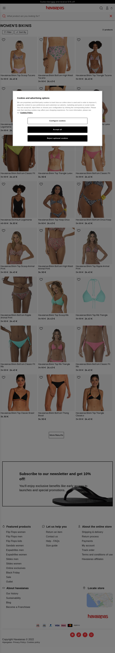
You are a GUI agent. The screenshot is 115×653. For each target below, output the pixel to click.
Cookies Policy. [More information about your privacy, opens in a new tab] (26, 113)
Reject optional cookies (57, 138)
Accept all (57, 129)
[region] (57, 118)
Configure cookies (57, 121)
